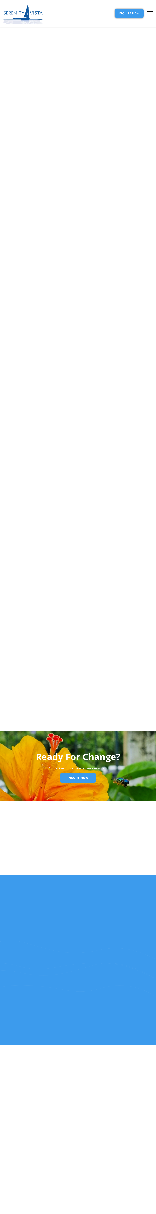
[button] (148, 13)
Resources (11, 1181)
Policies (89, 1174)
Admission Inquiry (97, 1168)
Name (18, 866)
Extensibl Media (74, 1209)
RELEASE (9, 1187)
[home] (23, 13)
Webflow (107, 1209)
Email (70, 866)
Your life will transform (31, 500)
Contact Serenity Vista (17, 495)
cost (6, 1168)
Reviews (89, 1181)
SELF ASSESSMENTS (96, 1187)
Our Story (11, 1174)
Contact (89, 1161)
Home (7, 1161)
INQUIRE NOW (129, 13)
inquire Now (78, 778)
